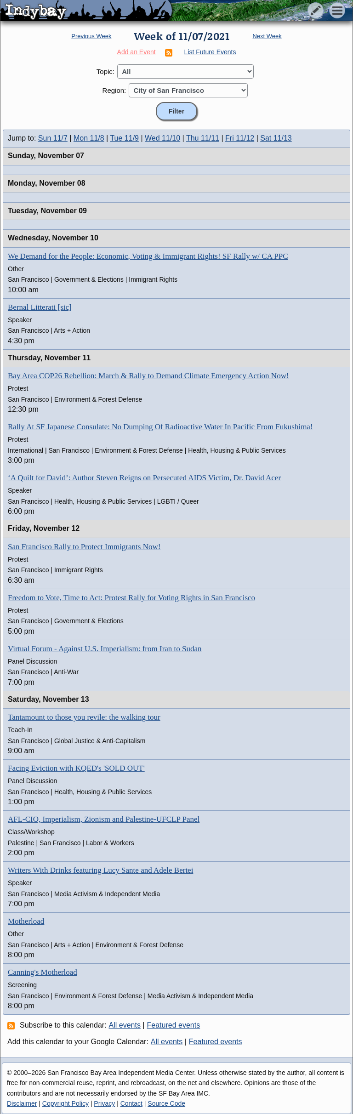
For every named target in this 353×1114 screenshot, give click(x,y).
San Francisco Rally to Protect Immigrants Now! (84, 546)
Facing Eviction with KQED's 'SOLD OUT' (76, 768)
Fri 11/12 (239, 138)
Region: (114, 90)
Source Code (166, 1103)
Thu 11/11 (202, 138)
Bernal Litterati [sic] (40, 307)
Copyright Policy (65, 1103)
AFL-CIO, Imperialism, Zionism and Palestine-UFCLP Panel (103, 819)
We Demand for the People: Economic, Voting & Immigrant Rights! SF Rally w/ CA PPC (148, 256)
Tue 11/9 (124, 138)
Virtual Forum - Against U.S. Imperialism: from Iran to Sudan (105, 648)
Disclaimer (22, 1103)
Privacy (104, 1103)
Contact (131, 1103)
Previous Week (91, 36)
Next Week (266, 36)
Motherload (26, 921)
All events (125, 1025)
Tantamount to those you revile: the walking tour (84, 717)
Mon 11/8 (89, 138)
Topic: (105, 71)
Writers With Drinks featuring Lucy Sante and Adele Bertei (100, 870)
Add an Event (136, 52)
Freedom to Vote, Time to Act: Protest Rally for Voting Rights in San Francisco (131, 597)
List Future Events (210, 52)
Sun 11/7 (53, 138)
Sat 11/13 (276, 138)
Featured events (173, 1025)
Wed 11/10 (162, 138)
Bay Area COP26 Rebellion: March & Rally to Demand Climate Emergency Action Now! (148, 375)
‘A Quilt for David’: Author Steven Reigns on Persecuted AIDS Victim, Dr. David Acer (144, 477)
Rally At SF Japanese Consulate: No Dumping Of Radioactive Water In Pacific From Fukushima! (160, 426)
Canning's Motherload (42, 972)
